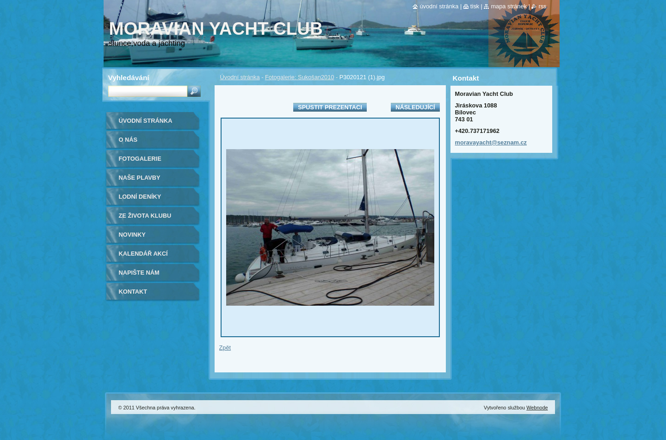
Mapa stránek (509, 6)
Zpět (225, 347)
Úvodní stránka (240, 77)
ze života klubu (145, 215)
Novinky (132, 234)
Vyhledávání (128, 78)
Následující (415, 107)
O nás (128, 139)
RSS (542, 6)
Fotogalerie (140, 158)
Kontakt (133, 291)
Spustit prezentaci (330, 107)
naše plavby (139, 177)
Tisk (474, 6)
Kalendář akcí (143, 253)
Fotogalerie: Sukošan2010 (299, 77)
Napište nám (139, 272)
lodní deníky (140, 196)
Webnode (537, 407)
